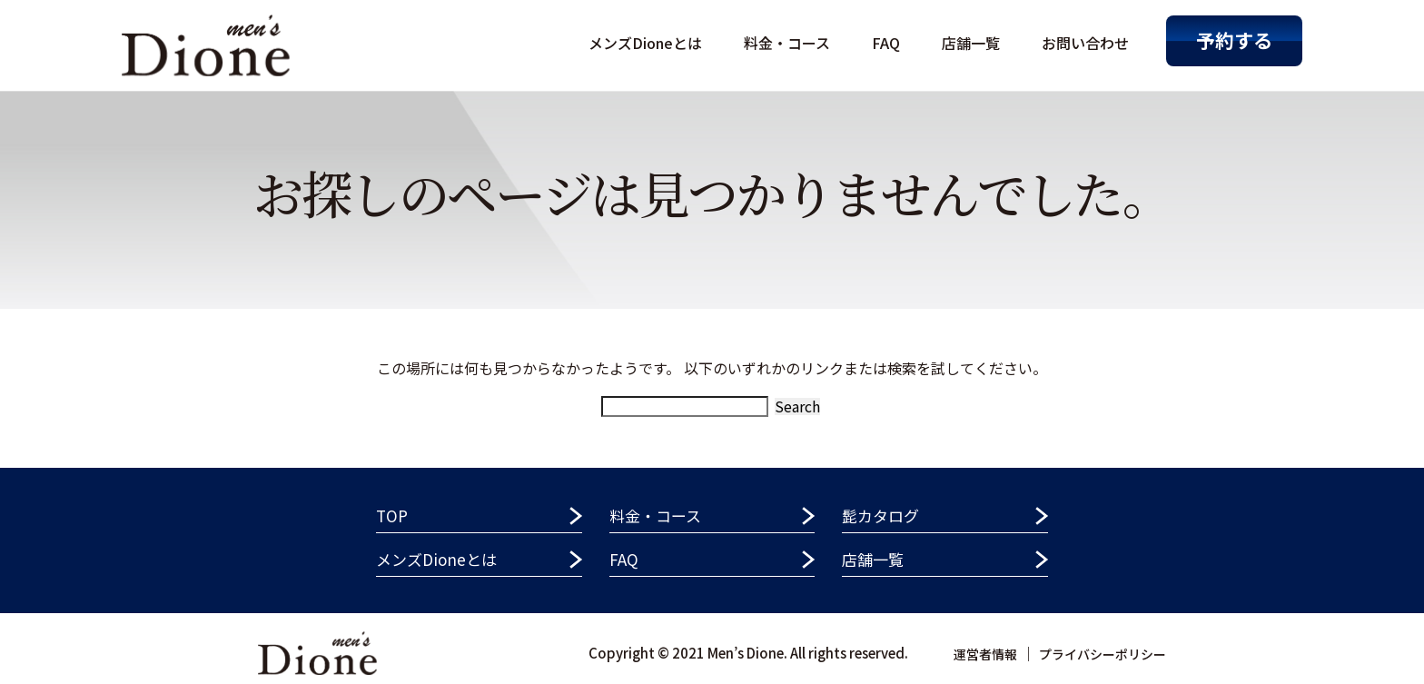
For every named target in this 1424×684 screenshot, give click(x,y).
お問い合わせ (1085, 43)
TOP (392, 515)
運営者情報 (985, 654)
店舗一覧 (971, 43)
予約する (1234, 40)
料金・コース (787, 43)
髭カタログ (880, 515)
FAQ (886, 43)
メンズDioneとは (645, 43)
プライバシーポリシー (1102, 654)
